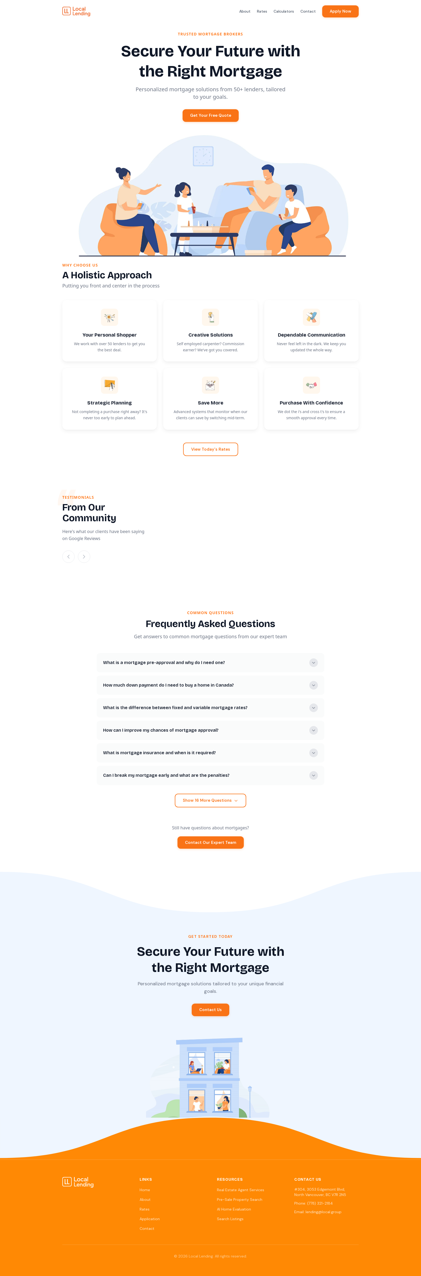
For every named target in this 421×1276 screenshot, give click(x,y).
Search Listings (230, 1218)
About (245, 11)
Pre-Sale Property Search (239, 1199)
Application (150, 1218)
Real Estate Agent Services (240, 1189)
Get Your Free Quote (210, 115)
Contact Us (210, 1009)
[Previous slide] (68, 556)
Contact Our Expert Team (210, 842)
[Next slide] (84, 556)
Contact (308, 11)
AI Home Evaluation (234, 1209)
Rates (262, 11)
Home (145, 1189)
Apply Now (340, 11)
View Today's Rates (210, 449)
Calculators (284, 11)
